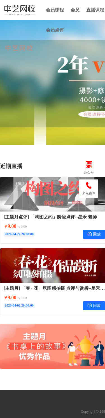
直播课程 (95, 10)
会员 (75, 10)
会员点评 (55, 30)
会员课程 (55, 10)
